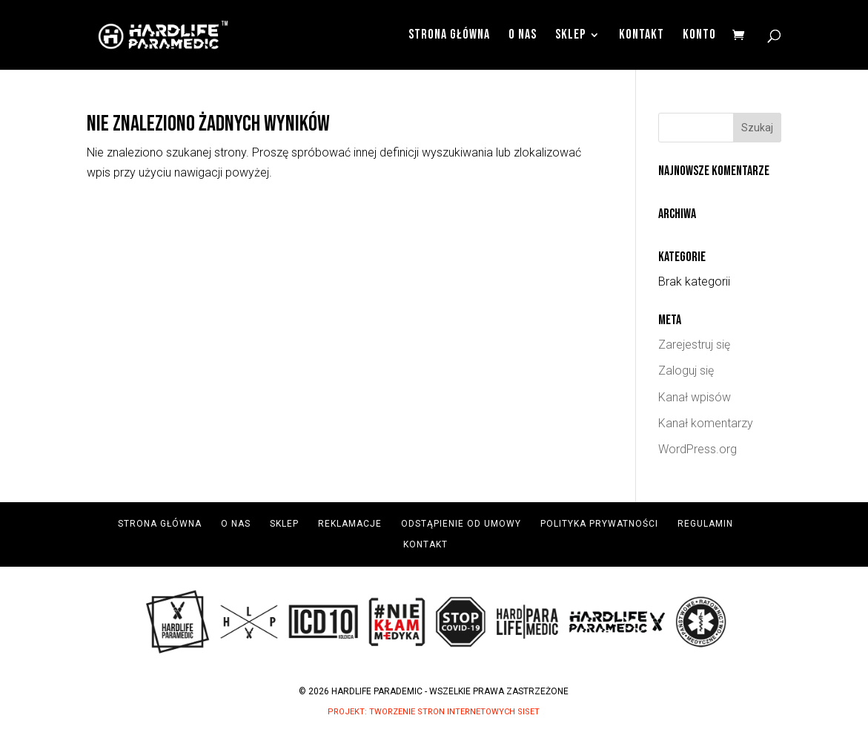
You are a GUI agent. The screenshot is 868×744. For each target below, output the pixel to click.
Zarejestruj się (694, 345)
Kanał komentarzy (705, 423)
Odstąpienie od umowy (461, 524)
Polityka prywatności (599, 524)
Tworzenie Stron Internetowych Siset (454, 712)
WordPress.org (697, 449)
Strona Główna (449, 36)
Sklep (570, 36)
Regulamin (705, 524)
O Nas (522, 36)
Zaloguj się (686, 370)
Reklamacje (350, 524)
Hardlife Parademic (377, 691)
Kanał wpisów (694, 397)
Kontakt (641, 36)
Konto (699, 36)
